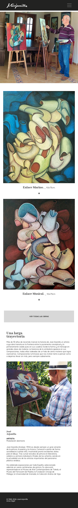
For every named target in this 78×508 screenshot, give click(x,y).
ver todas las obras (39, 316)
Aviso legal (10, 501)
